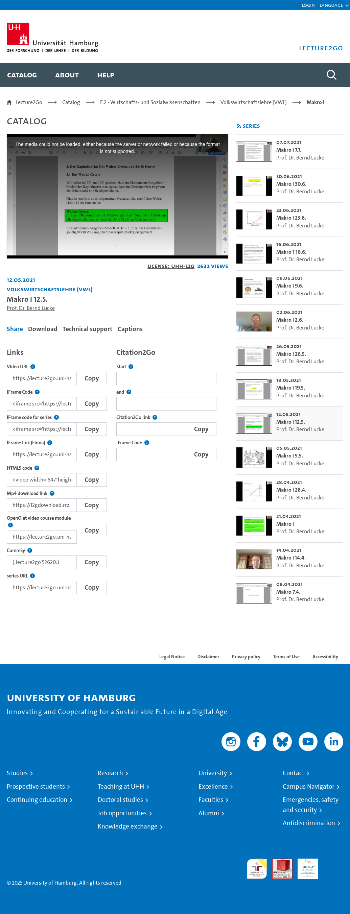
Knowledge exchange (128, 826)
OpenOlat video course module (42, 522)
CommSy (19, 550)
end (123, 392)
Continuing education (37, 799)
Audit (278, 862)
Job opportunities (122, 813)
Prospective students (36, 786)
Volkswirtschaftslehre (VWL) (253, 102)
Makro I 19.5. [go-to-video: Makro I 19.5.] (290, 387)
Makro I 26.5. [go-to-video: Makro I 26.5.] (291, 353)
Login (308, 4)
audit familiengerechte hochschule (257, 869)
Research (110, 773)
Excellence (213, 786)
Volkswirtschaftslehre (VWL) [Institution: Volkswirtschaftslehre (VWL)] (50, 289)
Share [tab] (15, 329)
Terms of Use (286, 656)
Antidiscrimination (309, 823)
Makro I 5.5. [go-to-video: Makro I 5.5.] (289, 455)
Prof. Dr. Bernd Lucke (31, 308)
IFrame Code (23, 392)
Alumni (209, 813)
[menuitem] (22, 75)
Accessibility (325, 656)
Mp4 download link (30, 493)
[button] (331, 5)
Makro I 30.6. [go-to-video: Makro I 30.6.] (291, 184)
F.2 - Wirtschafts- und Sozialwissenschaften (150, 102)
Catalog (71, 102)
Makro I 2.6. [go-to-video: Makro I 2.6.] (289, 319)
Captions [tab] (130, 329)
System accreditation (333, 866)
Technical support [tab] (87, 329)
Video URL (21, 366)
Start (124, 366)
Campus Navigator (308, 786)
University (213, 773)
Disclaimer (208, 656)
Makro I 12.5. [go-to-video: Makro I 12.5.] (290, 421)
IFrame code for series (33, 417)
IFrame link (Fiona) (29, 442)
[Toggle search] (331, 75)
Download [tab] (42, 329)
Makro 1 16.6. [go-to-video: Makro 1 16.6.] (291, 251)
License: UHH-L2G (170, 266)
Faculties (211, 799)
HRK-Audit (304, 866)
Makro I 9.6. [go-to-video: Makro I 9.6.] (289, 285)
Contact (293, 773)
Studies (17, 773)
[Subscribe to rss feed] (238, 126)
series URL (21, 575)
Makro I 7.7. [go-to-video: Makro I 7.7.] (288, 149)
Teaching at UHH (121, 786)
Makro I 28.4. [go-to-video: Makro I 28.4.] (291, 489)
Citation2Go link (136, 417)
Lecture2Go (29, 102)
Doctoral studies (120, 799)
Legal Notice (172, 656)
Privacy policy (246, 656)
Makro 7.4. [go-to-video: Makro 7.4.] (288, 591)
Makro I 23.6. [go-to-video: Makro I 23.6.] (291, 217)
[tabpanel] (117, 469)
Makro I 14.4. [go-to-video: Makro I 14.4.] (291, 557)
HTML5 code (23, 468)
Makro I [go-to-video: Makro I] (285, 523)
